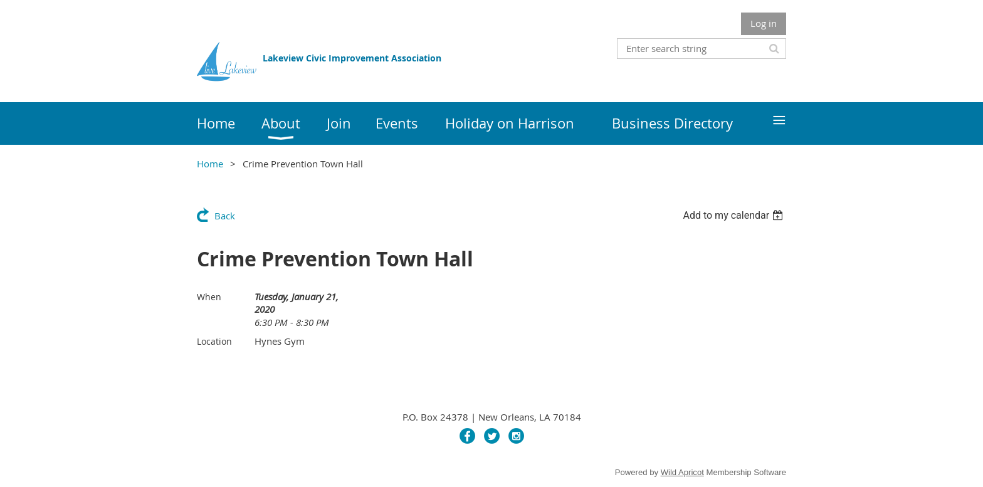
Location (214, 341)
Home (210, 163)
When (209, 297)
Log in (763, 23)
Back (224, 215)
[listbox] (734, 215)
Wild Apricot (682, 472)
